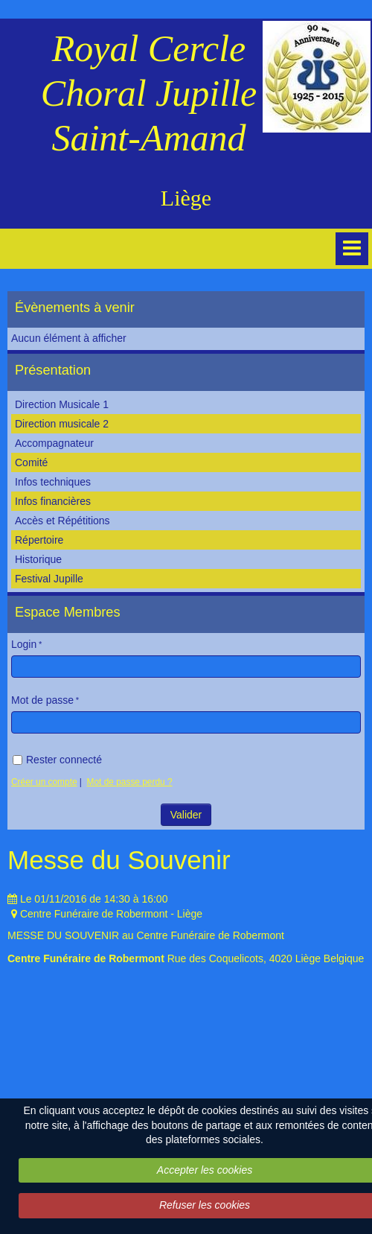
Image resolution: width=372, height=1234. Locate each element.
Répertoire (39, 540)
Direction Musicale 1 (62, 404)
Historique (38, 559)
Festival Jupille (49, 579)
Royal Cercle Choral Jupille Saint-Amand (149, 93)
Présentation (53, 370)
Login (23, 644)
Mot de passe (42, 700)
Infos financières (53, 501)
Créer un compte (44, 782)
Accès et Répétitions (62, 521)
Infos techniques (53, 482)
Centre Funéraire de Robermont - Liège (111, 914)
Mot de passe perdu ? (130, 782)
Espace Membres (68, 612)
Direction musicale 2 (62, 424)
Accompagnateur (54, 443)
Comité (31, 462)
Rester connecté (57, 760)
